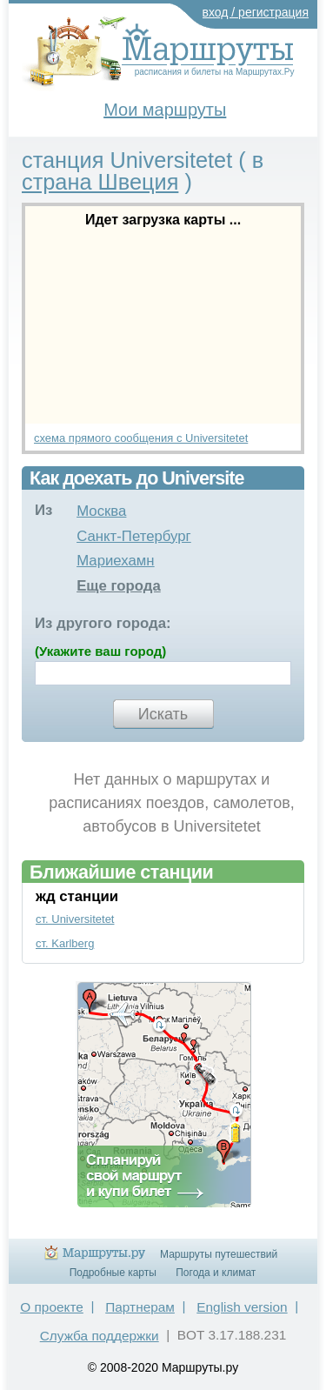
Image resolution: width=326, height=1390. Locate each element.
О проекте (51, 1307)
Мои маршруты (164, 109)
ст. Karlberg (65, 943)
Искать (163, 714)
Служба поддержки (99, 1335)
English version (241, 1307)
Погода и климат (216, 1272)
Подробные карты (113, 1272)
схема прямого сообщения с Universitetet (141, 437)
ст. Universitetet (75, 919)
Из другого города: (103, 623)
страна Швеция (100, 182)
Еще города (119, 586)
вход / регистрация (256, 12)
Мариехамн (116, 560)
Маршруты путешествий (218, 1254)
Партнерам (140, 1307)
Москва (101, 511)
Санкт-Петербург (134, 536)
